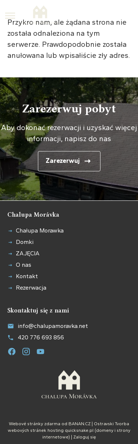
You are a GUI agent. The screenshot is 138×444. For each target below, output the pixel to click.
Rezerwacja (31, 287)
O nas (23, 264)
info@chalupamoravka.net (53, 325)
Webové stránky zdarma (34, 423)
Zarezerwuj (63, 161)
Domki (24, 241)
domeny (104, 430)
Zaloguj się (84, 437)
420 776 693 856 (41, 337)
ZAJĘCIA (27, 253)
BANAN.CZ (79, 423)
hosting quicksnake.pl (70, 430)
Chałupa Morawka (40, 230)
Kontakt (27, 276)
